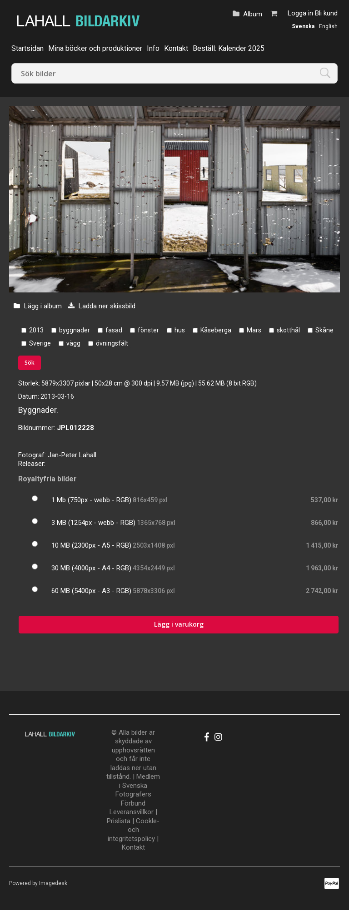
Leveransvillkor (132, 812)
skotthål (288, 330)
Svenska (303, 26)
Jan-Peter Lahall (72, 455)
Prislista (118, 821)
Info (153, 48)
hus (179, 330)
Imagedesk (53, 883)
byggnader (74, 330)
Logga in (300, 13)
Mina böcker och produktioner (95, 48)
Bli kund (326, 13)
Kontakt (176, 48)
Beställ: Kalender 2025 (228, 48)
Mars (254, 330)
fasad (113, 330)
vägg (73, 343)
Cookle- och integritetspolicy (134, 830)
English (328, 26)
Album (252, 14)
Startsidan (27, 48)
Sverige (40, 343)
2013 (36, 330)
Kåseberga (215, 330)
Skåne (324, 330)
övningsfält (112, 343)
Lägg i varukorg (179, 624)
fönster (148, 330)
